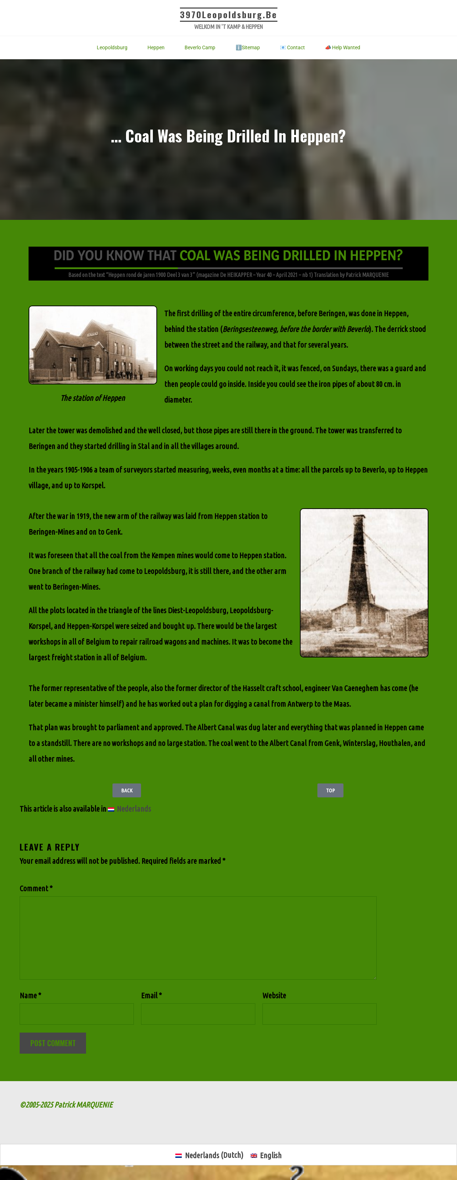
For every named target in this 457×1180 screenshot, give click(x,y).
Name (30, 998)
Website (274, 998)
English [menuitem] (271, 1159)
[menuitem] (129, 809)
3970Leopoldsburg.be (228, 14)
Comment (36, 888)
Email (151, 998)
